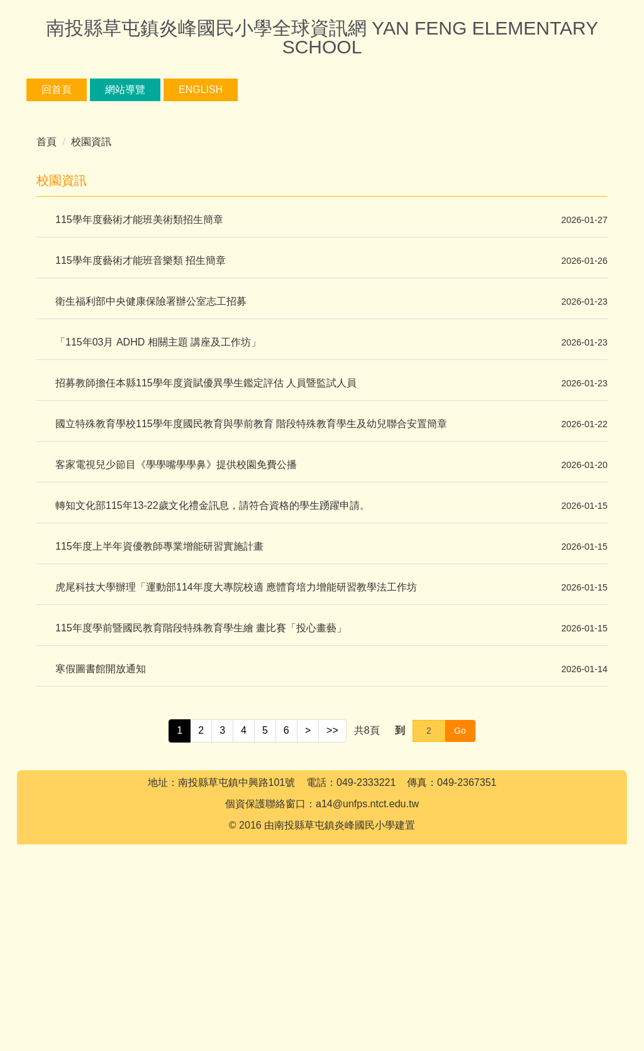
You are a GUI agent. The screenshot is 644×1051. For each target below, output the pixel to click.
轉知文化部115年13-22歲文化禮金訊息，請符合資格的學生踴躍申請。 (212, 672)
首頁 (46, 308)
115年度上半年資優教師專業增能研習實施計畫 (159, 713)
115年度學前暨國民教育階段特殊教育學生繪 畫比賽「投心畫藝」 (201, 795)
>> (332, 897)
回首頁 (98, 89)
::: (46, 89)
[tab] (307, 265)
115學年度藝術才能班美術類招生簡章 (139, 386)
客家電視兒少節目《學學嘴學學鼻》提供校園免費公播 (176, 631)
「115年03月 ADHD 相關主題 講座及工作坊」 (158, 509)
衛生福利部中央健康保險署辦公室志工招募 (151, 468)
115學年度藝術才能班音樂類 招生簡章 (140, 427)
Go (460, 897)
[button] (42, 195)
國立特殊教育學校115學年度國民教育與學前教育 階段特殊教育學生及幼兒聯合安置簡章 (251, 590)
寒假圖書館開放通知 (100, 835)
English (242, 89)
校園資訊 (91, 308)
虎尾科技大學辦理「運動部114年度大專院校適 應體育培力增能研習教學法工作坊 (236, 754)
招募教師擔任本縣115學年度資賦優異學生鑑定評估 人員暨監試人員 (206, 550)
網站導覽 (167, 89)
